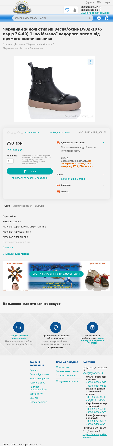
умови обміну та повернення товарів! (92, 340)
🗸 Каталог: (72, 179)
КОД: (81, 132)
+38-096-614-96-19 (96, 397)
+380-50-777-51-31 (96, 421)
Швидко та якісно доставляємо (19, 336)
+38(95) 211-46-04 (96, 400)
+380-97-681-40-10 (96, 409)
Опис (7, 206)
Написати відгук (32, 132)
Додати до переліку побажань (29, 178)
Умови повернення (39, 378)
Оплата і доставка (39, 374)
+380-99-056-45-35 (96, 412)
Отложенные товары (67, 371)
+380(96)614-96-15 (91, 10)
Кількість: (12, 155)
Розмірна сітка (37, 382)
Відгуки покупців (38, 402)
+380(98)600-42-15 (91, 7)
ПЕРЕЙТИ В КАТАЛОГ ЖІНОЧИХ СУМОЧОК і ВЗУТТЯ (56, 274)
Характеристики (22, 206)
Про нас (33, 370)
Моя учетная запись (67, 381)
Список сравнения (66, 375)
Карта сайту (36, 394)
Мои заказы (62, 367)
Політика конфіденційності (38, 388)
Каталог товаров (7, 18)
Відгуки (39, 206)
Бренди (33, 398)
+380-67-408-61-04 (96, 424)
